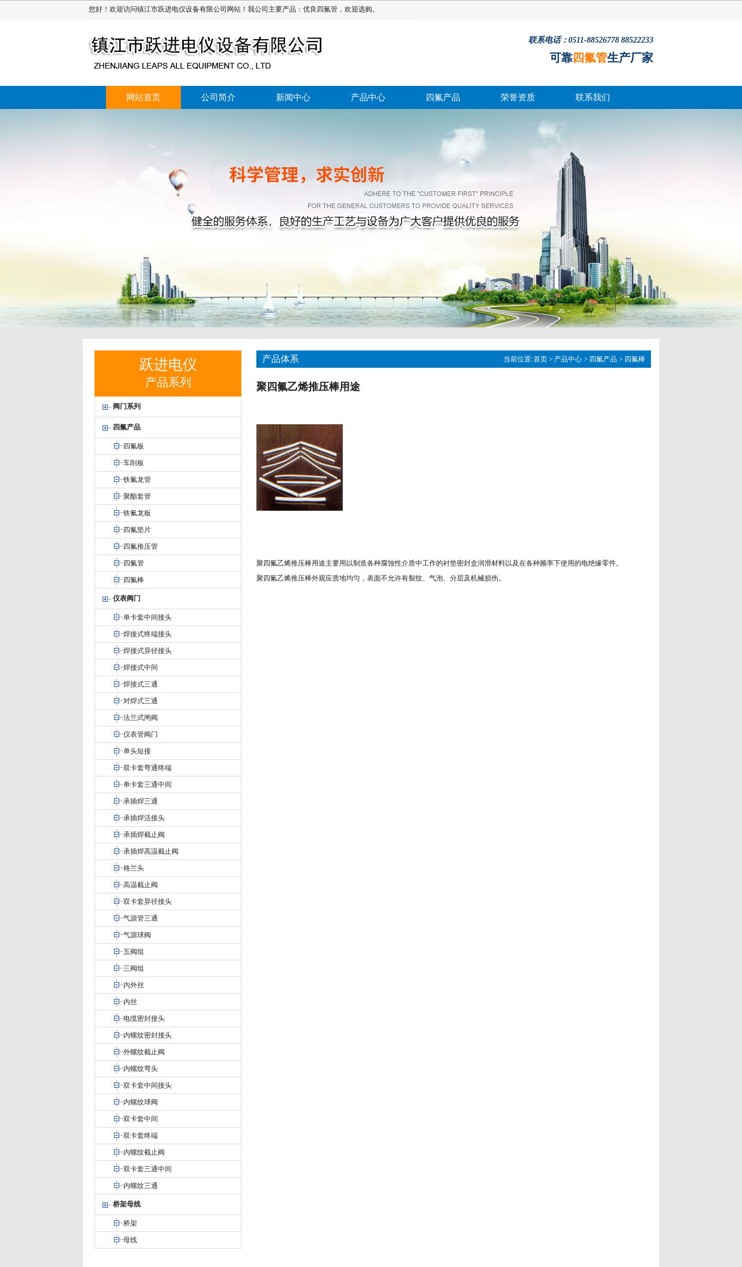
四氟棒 (634, 359)
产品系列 (168, 382)
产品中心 (368, 97)
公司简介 (218, 97)
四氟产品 (443, 97)
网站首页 (143, 97)
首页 (540, 359)
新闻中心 (293, 97)
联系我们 (593, 97)
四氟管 (327, 9)
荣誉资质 (518, 97)
